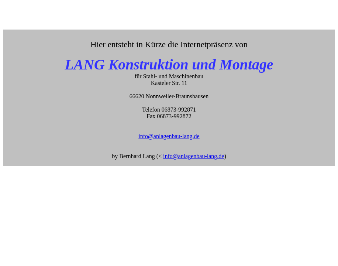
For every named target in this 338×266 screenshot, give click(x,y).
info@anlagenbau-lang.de (168, 136)
